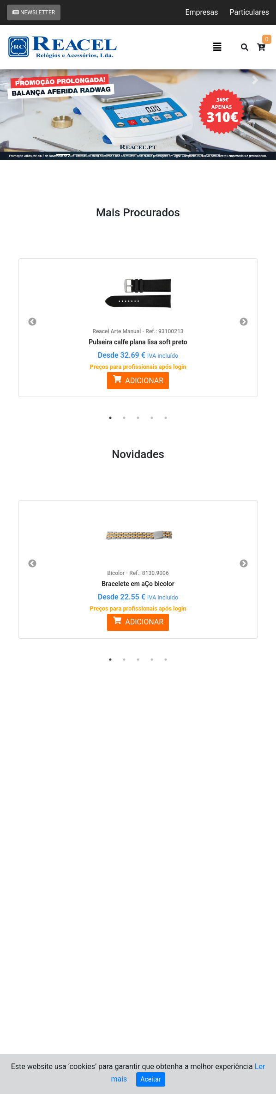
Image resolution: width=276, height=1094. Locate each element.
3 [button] (138, 417)
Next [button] (243, 322)
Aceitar (150, 1079)
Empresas (201, 12)
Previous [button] (32, 322)
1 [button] (110, 417)
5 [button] (165, 417)
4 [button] (151, 417)
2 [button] (124, 417)
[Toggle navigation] (217, 47)
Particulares (249, 12)
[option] (138, 322)
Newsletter (33, 12)
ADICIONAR (138, 380)
